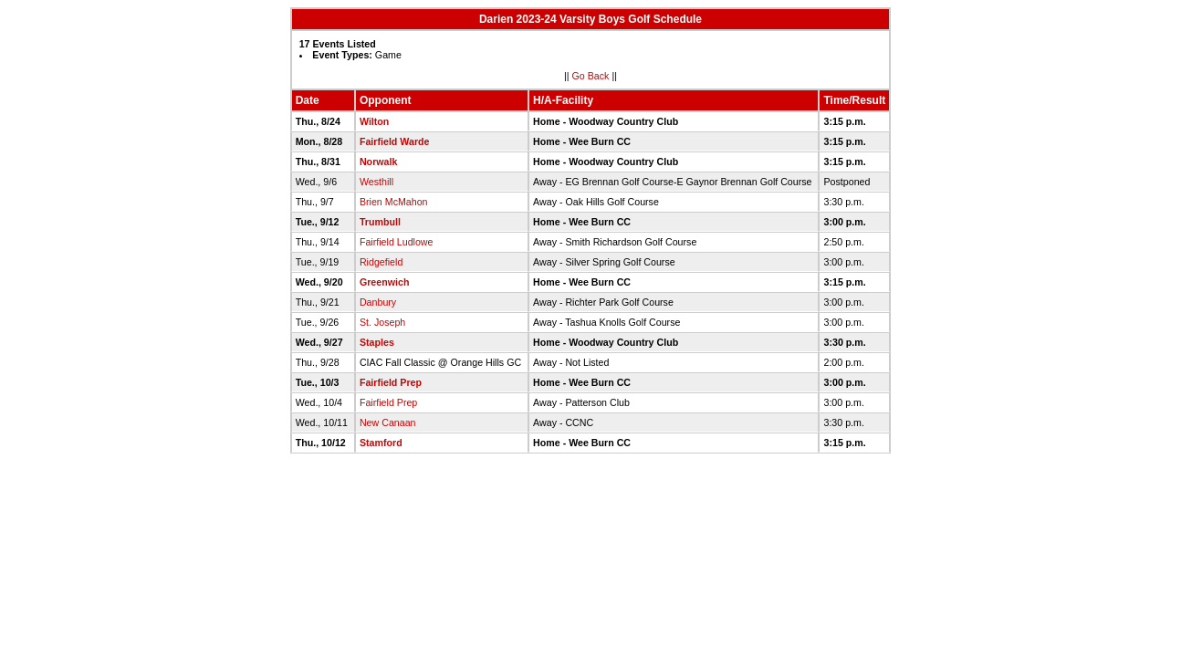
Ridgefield (381, 261)
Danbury (378, 302)
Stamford (381, 442)
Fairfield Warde (395, 141)
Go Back (591, 75)
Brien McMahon (394, 201)
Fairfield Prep (391, 382)
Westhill (376, 181)
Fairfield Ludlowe (397, 241)
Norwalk (378, 161)
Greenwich (384, 281)
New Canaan (388, 422)
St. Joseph (382, 322)
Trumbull (380, 221)
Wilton (374, 121)
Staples (377, 342)
